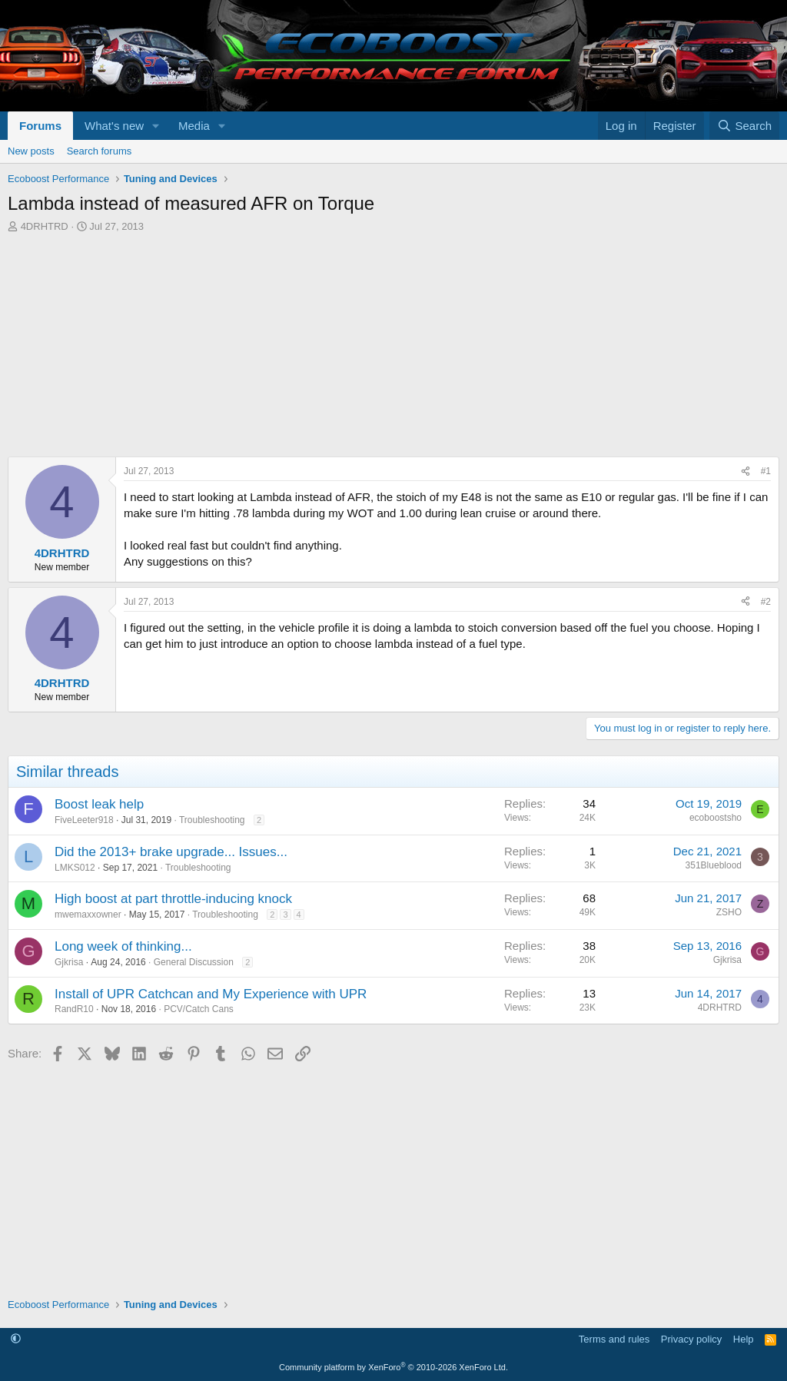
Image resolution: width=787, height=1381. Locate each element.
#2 (766, 601)
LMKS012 (75, 867)
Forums (40, 125)
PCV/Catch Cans (199, 1009)
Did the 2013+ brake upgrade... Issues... (171, 852)
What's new (114, 125)
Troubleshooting (212, 820)
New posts (31, 151)
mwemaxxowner (88, 914)
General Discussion (194, 962)
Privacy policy (691, 1339)
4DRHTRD (44, 226)
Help (743, 1339)
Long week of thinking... (123, 946)
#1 (766, 471)
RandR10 (74, 1009)
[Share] (745, 471)
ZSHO (729, 912)
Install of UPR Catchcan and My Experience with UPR (211, 994)
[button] (156, 125)
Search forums (99, 151)
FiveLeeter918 (84, 820)
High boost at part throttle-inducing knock (173, 898)
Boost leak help (99, 804)
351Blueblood (714, 865)
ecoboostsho (715, 817)
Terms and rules (614, 1339)
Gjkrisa (69, 962)
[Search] (744, 125)
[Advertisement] (393, 348)
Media (194, 125)
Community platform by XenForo (393, 1367)
